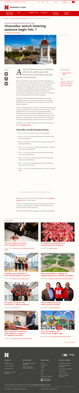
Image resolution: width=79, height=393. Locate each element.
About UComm (9, 366)
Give (47, 2)
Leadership (63, 83)
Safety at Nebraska (63, 373)
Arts (19, 12)
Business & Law (33, 12)
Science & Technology (56, 13)
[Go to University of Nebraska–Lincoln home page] (6, 7)
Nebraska (6, 18)
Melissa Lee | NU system (13, 32)
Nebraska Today (18, 7)
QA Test (48, 384)
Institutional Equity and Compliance (64, 366)
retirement (69, 83)
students (69, 85)
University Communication (15, 18)
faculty (62, 85)
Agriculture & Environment (9, 13)
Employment (44, 365)
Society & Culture (67, 13)
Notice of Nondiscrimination (65, 369)
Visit (38, 2)
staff (65, 85)
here (48, 133)
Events (42, 367)
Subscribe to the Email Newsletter (9, 372)
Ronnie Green (69, 81)
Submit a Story (9, 368)
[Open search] (68, 2)
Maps (42, 372)
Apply (42, 2)
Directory (43, 363)
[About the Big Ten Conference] (64, 355)
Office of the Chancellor (46, 376)
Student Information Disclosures (64, 376)
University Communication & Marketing (29, 364)
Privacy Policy (62, 371)
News (42, 374)
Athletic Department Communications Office (28, 367)
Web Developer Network (40, 384)
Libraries (43, 369)
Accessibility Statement (64, 363)
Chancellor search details (66, 73)
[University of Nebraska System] (72, 355)
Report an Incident (46, 379)
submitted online (26, 125)
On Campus (44, 12)
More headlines (69, 342)
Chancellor (63, 81)
